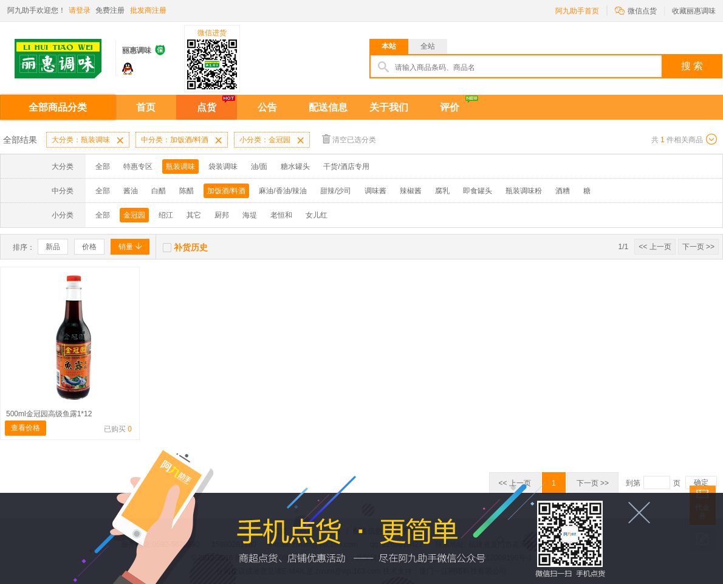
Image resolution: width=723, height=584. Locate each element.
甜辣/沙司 (335, 191)
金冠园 (134, 215)
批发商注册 (148, 10)
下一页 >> (698, 246)
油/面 (259, 166)
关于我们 (388, 107)
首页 (146, 107)
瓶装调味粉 (523, 191)
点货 (206, 107)
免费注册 (110, 10)
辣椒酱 (411, 191)
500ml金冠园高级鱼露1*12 (49, 414)
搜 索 (692, 66)
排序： (24, 247)
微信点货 (636, 10)
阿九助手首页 (577, 11)
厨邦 (221, 215)
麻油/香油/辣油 (283, 191)
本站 (389, 46)
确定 (701, 482)
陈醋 (186, 191)
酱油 (130, 191)
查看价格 (25, 428)
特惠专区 (137, 166)
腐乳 (442, 191)
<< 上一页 (655, 246)
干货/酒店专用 (346, 166)
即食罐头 (477, 191)
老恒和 (281, 215)
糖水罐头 (295, 166)
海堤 (249, 215)
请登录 (80, 10)
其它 (194, 215)
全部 (102, 166)
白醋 (158, 191)
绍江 (166, 215)
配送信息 (328, 107)
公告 (267, 107)
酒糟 (562, 191)
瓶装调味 (180, 166)
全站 (427, 46)
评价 (449, 107)
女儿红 (316, 215)
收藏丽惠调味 (694, 11)
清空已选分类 (349, 139)
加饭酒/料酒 (226, 191)
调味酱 (375, 191)
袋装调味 (223, 166)
